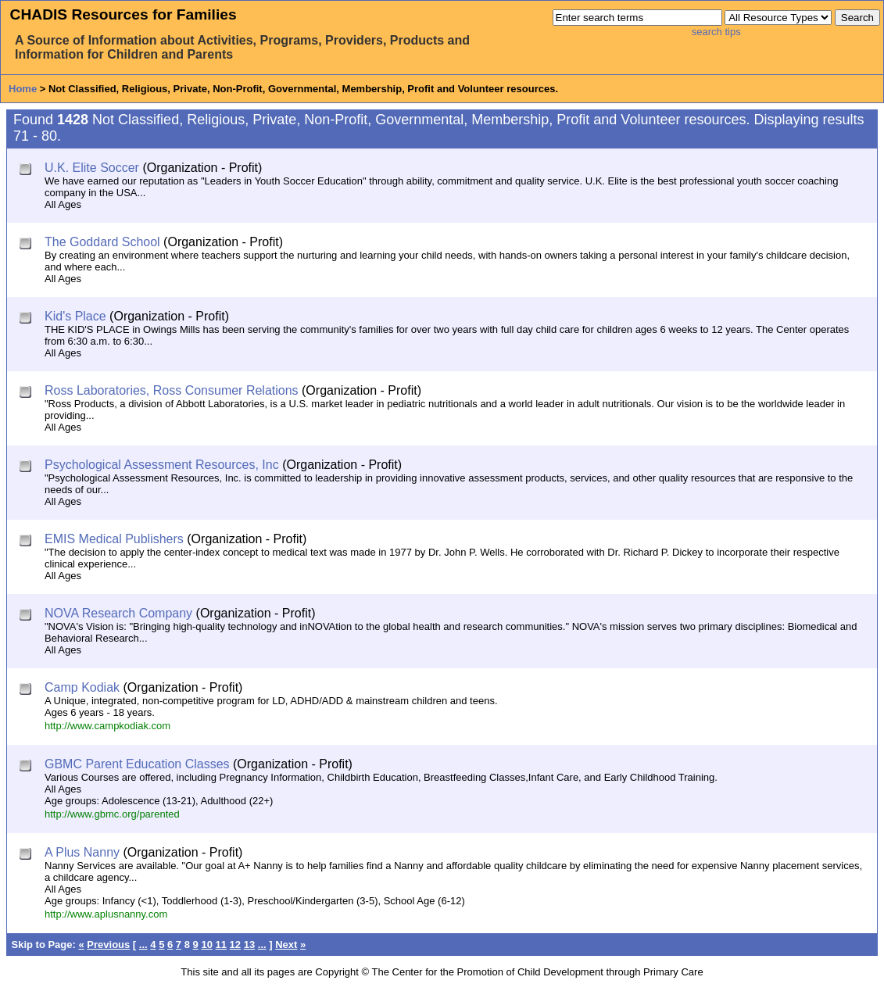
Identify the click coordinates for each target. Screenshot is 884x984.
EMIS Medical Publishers (114, 539)
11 (221, 944)
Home (23, 89)
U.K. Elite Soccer (92, 167)
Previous (108, 944)
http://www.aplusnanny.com (106, 914)
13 (249, 944)
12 (235, 944)
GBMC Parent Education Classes (137, 764)
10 (206, 944)
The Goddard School (102, 242)
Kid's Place (75, 316)
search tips (716, 32)
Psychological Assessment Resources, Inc (162, 464)
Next (286, 944)
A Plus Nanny (82, 852)
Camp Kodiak (82, 687)
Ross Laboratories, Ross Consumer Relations (172, 390)
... (143, 944)
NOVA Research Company (118, 613)
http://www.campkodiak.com (107, 726)
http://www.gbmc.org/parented (112, 814)
